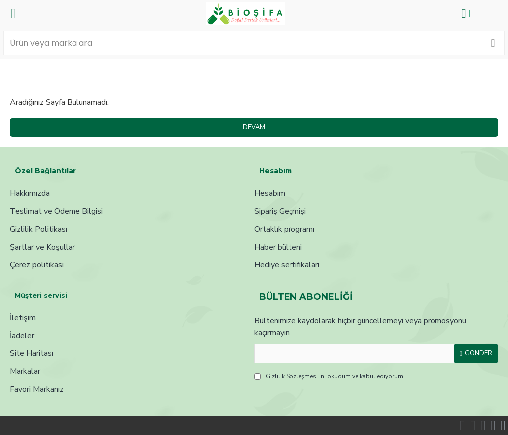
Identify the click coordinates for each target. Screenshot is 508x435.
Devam (254, 127)
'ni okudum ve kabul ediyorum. (329, 376)
